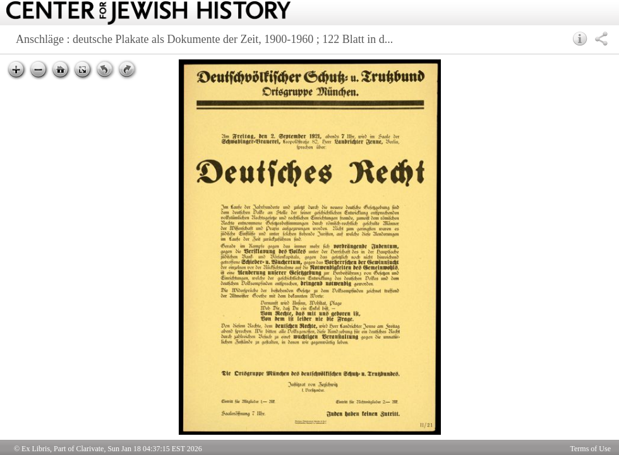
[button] (580, 39)
